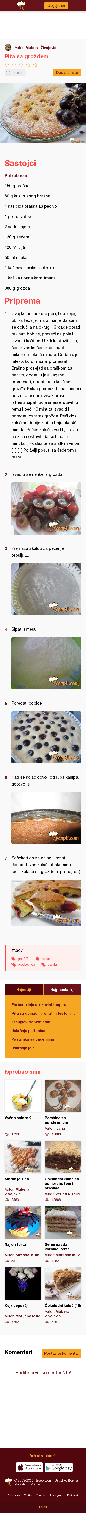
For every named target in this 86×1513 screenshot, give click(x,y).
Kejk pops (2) (23, 1295)
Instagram (56, 1495)
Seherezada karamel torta (63, 1234)
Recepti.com (8, 1482)
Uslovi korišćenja (66, 1480)
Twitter (28, 1495)
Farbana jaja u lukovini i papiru (38, 1004)
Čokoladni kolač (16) (63, 1295)
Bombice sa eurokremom (63, 1108)
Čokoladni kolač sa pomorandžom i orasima (63, 1171)
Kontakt (36, 1484)
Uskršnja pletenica (28, 1030)
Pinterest (72, 1495)
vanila (52, 964)
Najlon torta (23, 1234)
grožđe (24, 959)
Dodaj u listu (67, 72)
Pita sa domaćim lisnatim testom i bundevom (43, 1013)
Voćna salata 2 (23, 1108)
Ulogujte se (56, 6)
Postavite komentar (61, 1353)
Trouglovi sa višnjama (30, 1022)
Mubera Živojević (40, 47)
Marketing (21, 1484)
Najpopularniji (62, 989)
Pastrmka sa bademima (32, 1039)
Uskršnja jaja (23, 1048)
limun (46, 959)
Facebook (14, 1495)
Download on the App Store (29, 1467)
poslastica (26, 964)
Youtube (41, 1495)
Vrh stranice (41, 1455)
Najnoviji (23, 989)
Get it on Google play (59, 1467)
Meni (43, 1507)
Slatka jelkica (23, 1171)
